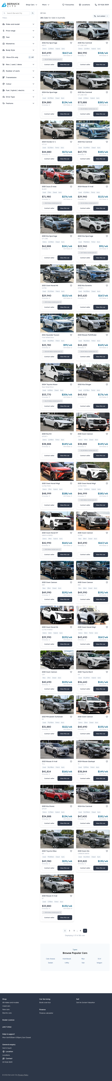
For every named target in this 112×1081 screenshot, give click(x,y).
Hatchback (67, 959)
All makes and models (10, 1002)
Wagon (99, 963)
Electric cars (7, 1013)
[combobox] (16, 13)
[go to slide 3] (57, 38)
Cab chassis (50, 959)
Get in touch (7, 1048)
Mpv (83, 959)
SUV (99, 959)
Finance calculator (46, 1013)
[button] (33, 13)
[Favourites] (68, 4)
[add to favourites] (71, 43)
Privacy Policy (23, 1075)
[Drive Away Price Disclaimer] (49, 55)
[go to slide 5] (60, 38)
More (46, 5)
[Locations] (84, 4)
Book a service (45, 1002)
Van (83, 963)
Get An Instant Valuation (85, 1002)
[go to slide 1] (53, 38)
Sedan (50, 963)
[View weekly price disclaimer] (71, 55)
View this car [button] (64, 64)
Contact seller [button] (49, 64)
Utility (67, 963)
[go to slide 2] (55, 38)
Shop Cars (32, 5)
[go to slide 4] (58, 38)
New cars (6, 1009)
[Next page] (85, 931)
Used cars (6, 1006)
